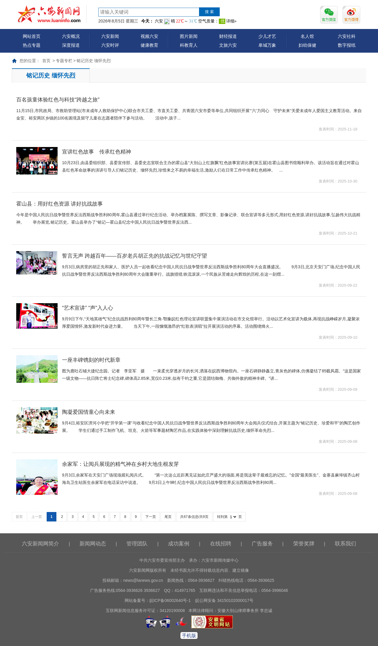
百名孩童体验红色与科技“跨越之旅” (58, 100)
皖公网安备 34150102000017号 (224, 600)
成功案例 (178, 544)
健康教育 (149, 45)
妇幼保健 (307, 45)
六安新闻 (110, 36)
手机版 (189, 635)
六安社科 (347, 36)
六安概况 (71, 36)
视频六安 (149, 36)
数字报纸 (347, 45)
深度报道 (71, 45)
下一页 (150, 517)
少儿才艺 (267, 36)
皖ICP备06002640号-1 (170, 600)
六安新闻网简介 (40, 544)
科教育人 (189, 45)
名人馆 (307, 36)
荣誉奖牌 (304, 544)
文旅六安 (228, 45)
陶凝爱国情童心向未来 (88, 412)
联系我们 (345, 544)
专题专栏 (64, 60)
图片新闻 (189, 36)
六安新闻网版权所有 (147, 570)
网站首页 (31, 36)
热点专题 (31, 45)
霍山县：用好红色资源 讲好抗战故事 (59, 204)
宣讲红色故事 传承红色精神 (96, 152)
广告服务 (262, 544)
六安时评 (110, 45)
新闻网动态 (92, 544)
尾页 (168, 517)
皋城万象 (267, 45)
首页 (46, 60)
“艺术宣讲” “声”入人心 (87, 308)
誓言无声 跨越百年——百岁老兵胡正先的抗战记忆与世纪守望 (134, 256)
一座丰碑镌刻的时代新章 (91, 360)
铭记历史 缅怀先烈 (93, 60)
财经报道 (228, 36)
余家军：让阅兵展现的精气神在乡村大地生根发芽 (120, 464)
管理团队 (137, 544)
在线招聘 (220, 544)
